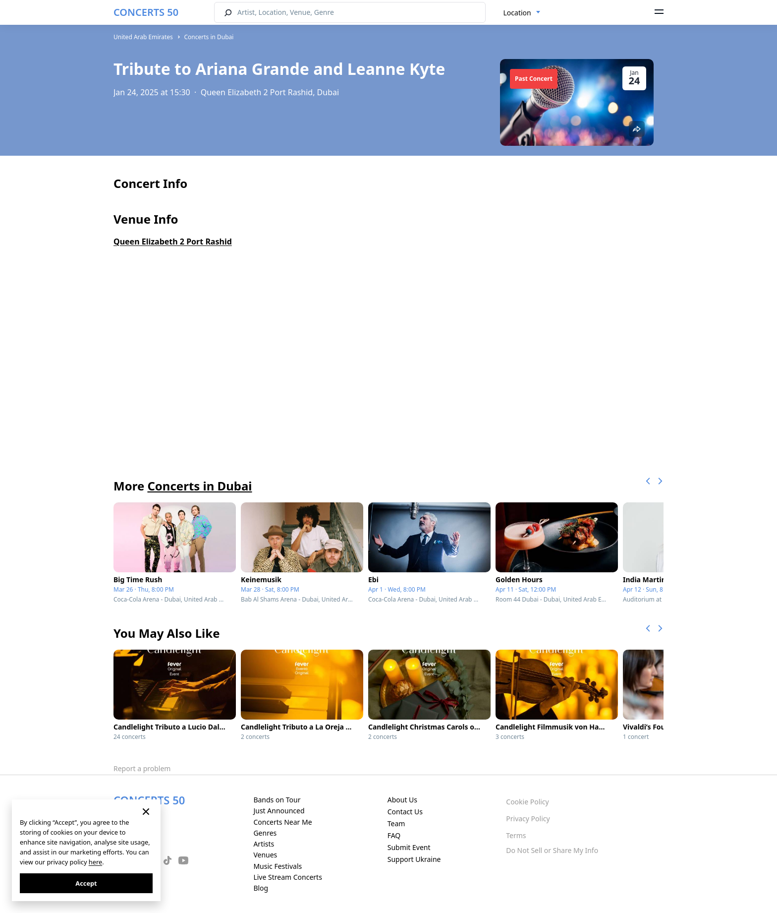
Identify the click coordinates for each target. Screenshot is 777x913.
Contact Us (405, 811)
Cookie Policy (527, 801)
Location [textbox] (517, 12)
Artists (263, 844)
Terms (516, 835)
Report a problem (141, 768)
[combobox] (522, 13)
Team (396, 823)
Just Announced (278, 810)
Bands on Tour (276, 799)
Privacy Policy (528, 818)
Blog (260, 888)
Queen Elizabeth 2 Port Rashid (172, 241)
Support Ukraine (414, 859)
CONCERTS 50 (145, 12)
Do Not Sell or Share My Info (552, 850)
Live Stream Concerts (287, 877)
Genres (265, 833)
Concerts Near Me (282, 822)
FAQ (394, 835)
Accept (86, 883)
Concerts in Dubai (208, 37)
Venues (265, 854)
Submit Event (409, 847)
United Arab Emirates (143, 37)
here (95, 861)
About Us (402, 799)
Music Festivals (277, 866)
